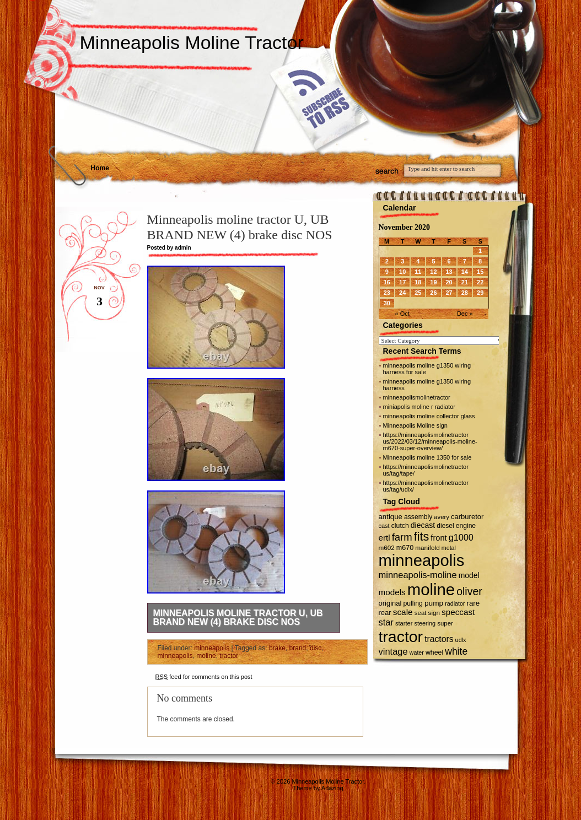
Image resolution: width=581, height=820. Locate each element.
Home (100, 168)
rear (385, 612)
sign (434, 612)
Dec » (465, 313)
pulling (413, 603)
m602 (387, 547)
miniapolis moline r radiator (419, 406)
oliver (469, 591)
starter (403, 623)
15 (480, 271)
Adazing (332, 788)
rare (473, 603)
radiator (455, 603)
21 (464, 282)
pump (433, 603)
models (392, 592)
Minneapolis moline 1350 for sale (427, 457)
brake (277, 648)
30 (387, 303)
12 (433, 271)
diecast (423, 525)
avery (441, 517)
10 (402, 271)
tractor (228, 656)
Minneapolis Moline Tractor (192, 42)
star (386, 622)
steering (424, 623)
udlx (460, 639)
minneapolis (211, 648)
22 (480, 282)
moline (206, 656)
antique (390, 516)
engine (466, 526)
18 (418, 282)
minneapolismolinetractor (416, 397)
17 (402, 282)
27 (448, 292)
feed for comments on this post (203, 676)
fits (421, 536)
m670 (404, 548)
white (456, 651)
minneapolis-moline (418, 575)
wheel (434, 652)
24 (402, 292)
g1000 (461, 537)
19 (433, 282)
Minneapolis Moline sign (415, 425)
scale (403, 612)
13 (448, 271)
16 (387, 282)
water (417, 652)
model (469, 575)
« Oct (402, 313)
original (390, 603)
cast (384, 525)
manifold (427, 547)
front (438, 537)
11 (418, 271)
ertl (384, 537)
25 (418, 292)
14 (464, 271)
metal (449, 547)
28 (464, 292)
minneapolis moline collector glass (429, 416)
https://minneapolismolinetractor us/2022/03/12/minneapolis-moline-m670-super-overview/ (430, 441)
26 (433, 292)
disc (315, 648)
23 (387, 292)
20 (448, 282)
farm (402, 537)
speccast (458, 612)
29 (480, 292)
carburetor (467, 516)
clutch (400, 526)
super (445, 623)
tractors (438, 639)
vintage (393, 651)
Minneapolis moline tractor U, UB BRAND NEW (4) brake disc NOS (238, 617)
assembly (418, 517)
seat (421, 612)
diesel (445, 526)
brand (297, 648)
